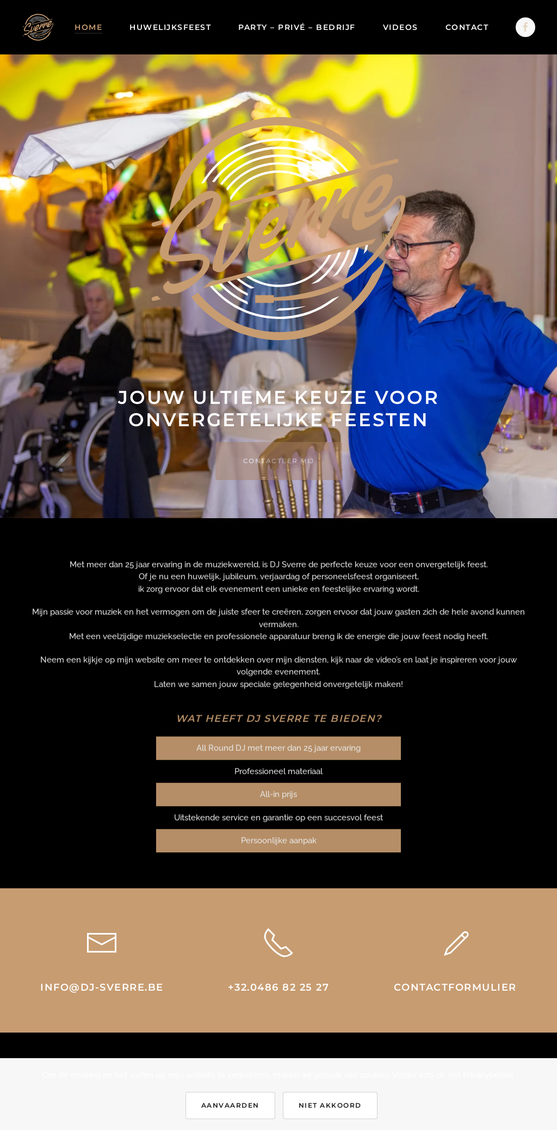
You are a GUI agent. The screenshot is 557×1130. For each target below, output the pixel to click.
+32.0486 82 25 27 (279, 987)
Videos (400, 27)
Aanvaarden (230, 1105)
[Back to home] (38, 27)
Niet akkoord (330, 1105)
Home (88, 27)
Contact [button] (467, 27)
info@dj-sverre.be (102, 987)
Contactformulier (455, 987)
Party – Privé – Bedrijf (297, 27)
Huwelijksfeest (170, 27)
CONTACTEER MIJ (278, 461)
